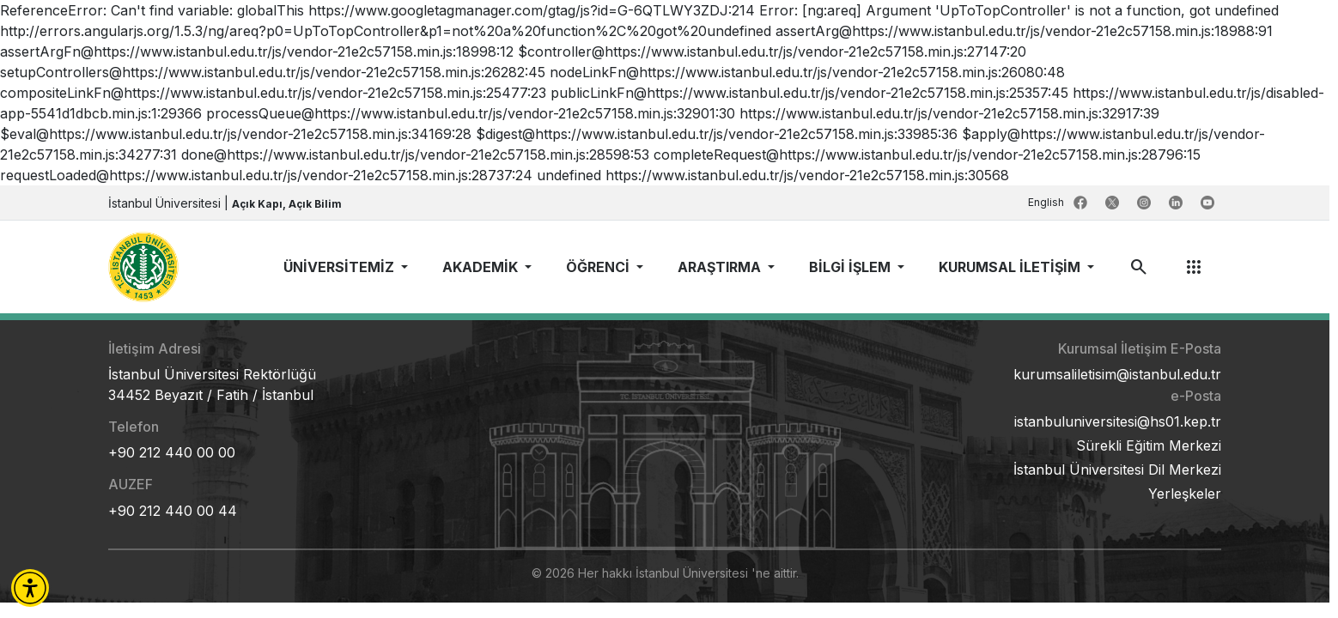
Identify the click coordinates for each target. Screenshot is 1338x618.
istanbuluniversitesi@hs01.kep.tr (1117, 421)
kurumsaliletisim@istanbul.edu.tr (1117, 374)
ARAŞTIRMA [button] (721, 267)
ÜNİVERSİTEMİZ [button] (340, 267)
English (1047, 202)
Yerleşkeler (1184, 493)
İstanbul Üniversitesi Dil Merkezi (1117, 469)
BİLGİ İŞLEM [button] (851, 267)
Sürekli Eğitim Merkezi (1148, 445)
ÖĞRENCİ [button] (599, 267)
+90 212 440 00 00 (171, 452)
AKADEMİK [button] (481, 267)
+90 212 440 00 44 (172, 510)
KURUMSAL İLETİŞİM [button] (1011, 267)
